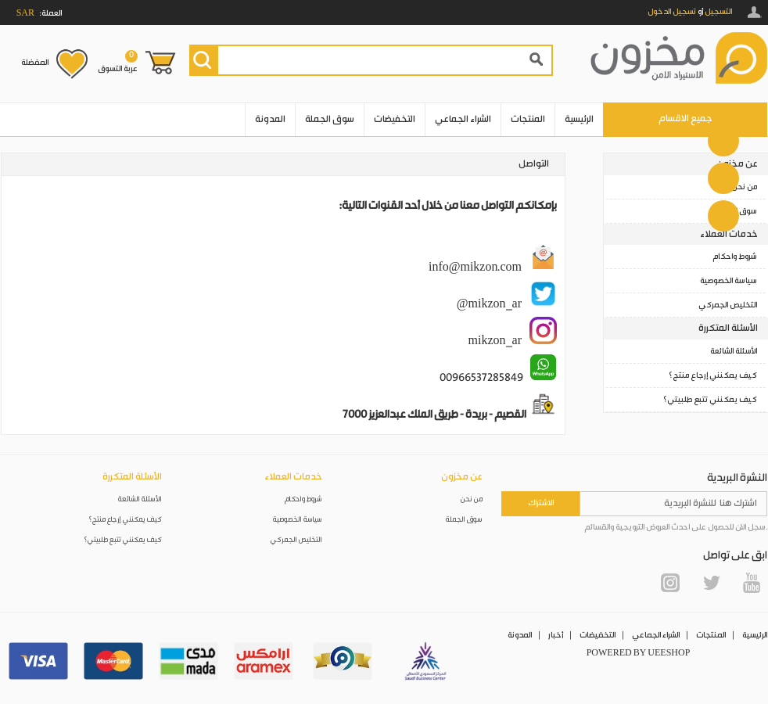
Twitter (711, 582)
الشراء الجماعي (463, 119)
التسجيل (718, 11)
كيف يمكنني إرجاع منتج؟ (713, 375)
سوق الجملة (329, 119)
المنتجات (528, 119)
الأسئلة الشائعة (733, 351)
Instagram (670, 582)
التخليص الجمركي (727, 305)
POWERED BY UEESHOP (639, 653)
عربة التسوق (118, 62)
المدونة (270, 119)
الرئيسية (579, 119)
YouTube (751, 582)
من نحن (744, 187)
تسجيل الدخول (672, 11)
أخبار (555, 635)
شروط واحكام (734, 256)
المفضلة (34, 62)
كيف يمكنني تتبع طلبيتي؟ (710, 399)
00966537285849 (481, 378)
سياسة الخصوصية (728, 281)
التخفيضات (394, 119)
